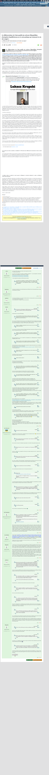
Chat (18, 0)
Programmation (34, 2)
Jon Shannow (6, 428)
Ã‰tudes (30, 0)
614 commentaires (19, 42)
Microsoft (21, 2)
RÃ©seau (30, 3)
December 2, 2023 (14, 146)
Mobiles (43, 2)
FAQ (12, 0)
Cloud (15, 2)
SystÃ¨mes (47, 2)
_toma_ (6, 271)
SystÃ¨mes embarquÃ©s (43, 3)
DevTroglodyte (6, 512)
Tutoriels (8, 0)
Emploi (26, 0)
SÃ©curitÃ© (37, 3)
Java (24, 2)
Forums (4, 0)
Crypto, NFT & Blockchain (31, 4)
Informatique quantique (24, 4)
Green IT (34, 3)
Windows (9, 3)
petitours (6, 298)
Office (40, 2)
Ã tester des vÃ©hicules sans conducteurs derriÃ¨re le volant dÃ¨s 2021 (15, 54)
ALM (18, 2)
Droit (34, 0)
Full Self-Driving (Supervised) (20, 521)
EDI (30, 2)
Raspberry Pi (26, 3)
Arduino (15, 3)
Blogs (15, 0)
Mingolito (6, 544)
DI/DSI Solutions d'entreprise (9, 2)
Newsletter (22, 0)
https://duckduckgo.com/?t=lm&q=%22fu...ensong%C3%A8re (20, 275)
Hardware (18, 3)
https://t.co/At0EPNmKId (19, 145)
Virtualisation (18, 4)
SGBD (38, 2)
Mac (23, 3)
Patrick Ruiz (13, 42)
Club (37, 0)
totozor (6, 307)
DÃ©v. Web (27, 2)
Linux (12, 3)
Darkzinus (7, 289)
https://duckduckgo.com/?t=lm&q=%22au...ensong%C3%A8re (20, 276)
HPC (21, 3)
